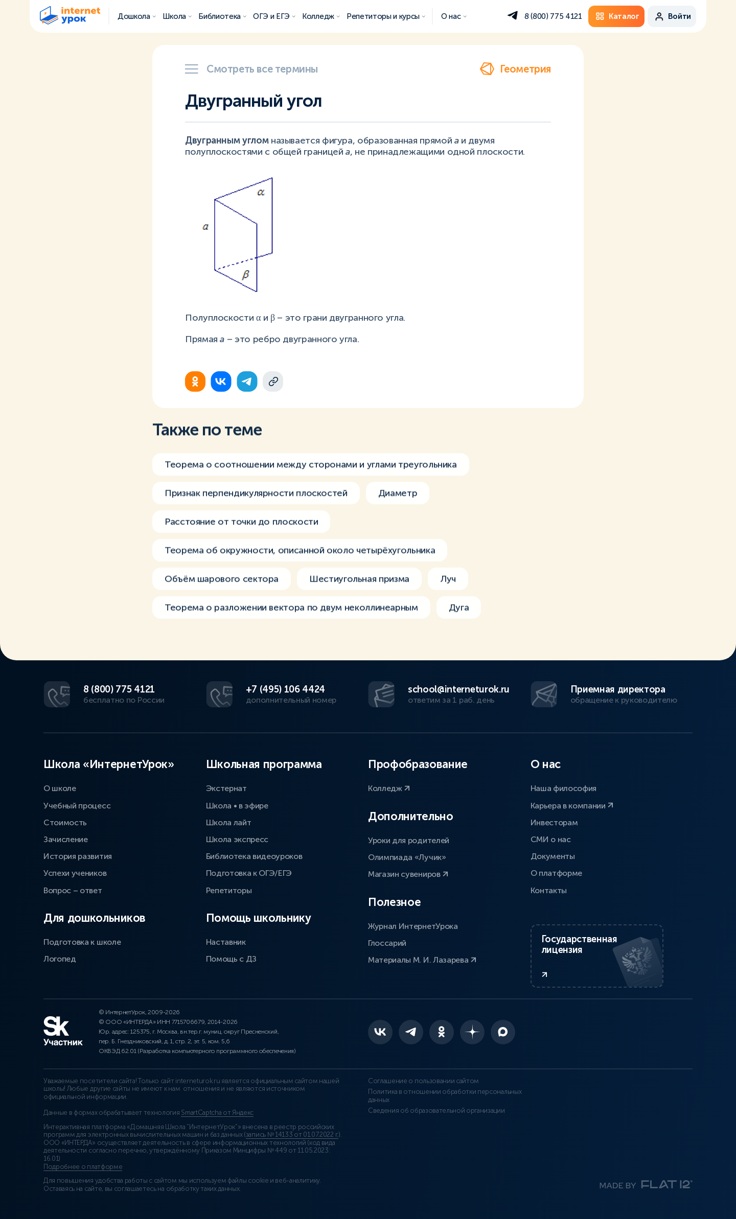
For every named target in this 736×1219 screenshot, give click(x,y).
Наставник (226, 942)
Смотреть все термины (251, 69)
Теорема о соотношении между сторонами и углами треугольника (311, 471)
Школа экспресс (237, 839)
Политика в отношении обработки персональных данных (444, 1096)
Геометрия (515, 69)
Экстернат (226, 788)
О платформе (556, 873)
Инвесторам (554, 822)
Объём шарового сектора (222, 585)
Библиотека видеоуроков (254, 856)
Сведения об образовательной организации (436, 1110)
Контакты (549, 890)
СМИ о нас (551, 839)
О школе (59, 788)
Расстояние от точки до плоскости (241, 528)
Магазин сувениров (408, 874)
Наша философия (564, 788)
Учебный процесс (76, 805)
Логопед (59, 958)
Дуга (459, 614)
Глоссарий (387, 943)
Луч (448, 585)
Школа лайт (228, 822)
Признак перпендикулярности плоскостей (256, 499)
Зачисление (65, 839)
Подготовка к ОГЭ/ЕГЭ (249, 873)
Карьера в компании (572, 805)
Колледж (389, 788)
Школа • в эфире (237, 805)
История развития (77, 856)
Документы (553, 856)
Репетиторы (229, 890)
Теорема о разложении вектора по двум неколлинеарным (291, 614)
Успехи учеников (74, 873)
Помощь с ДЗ (231, 958)
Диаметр (397, 499)
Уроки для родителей (408, 840)
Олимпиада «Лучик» (407, 857)
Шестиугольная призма (359, 585)
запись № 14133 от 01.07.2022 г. (292, 1134)
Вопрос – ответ (72, 890)
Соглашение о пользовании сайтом (423, 1081)
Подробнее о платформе (82, 1166)
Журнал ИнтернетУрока (413, 926)
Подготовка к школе (82, 942)
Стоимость (65, 822)
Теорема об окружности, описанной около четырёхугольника (300, 557)
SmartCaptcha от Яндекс (217, 1112)
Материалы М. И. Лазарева (422, 959)
